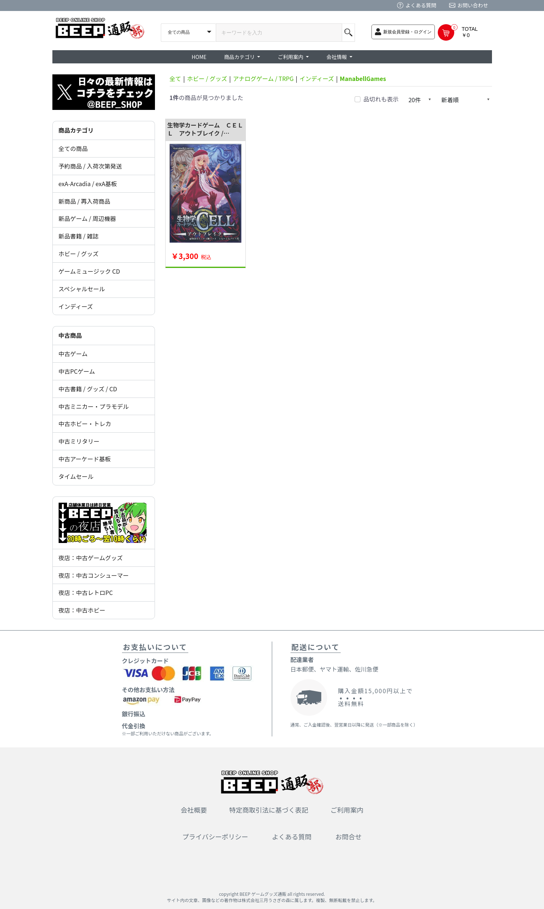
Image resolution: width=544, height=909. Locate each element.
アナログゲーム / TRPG (263, 78)
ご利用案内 (346, 809)
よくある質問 (421, 5)
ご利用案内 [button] (291, 56)
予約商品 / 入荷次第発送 (90, 166)
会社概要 (194, 809)
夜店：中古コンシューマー (94, 575)
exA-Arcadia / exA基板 (88, 183)
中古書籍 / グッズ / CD (88, 388)
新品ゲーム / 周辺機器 (87, 218)
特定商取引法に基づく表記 (268, 809)
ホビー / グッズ (79, 253)
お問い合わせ (473, 5)
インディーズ (76, 306)
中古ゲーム (73, 353)
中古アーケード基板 (85, 458)
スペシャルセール (82, 288)
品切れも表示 (381, 99)
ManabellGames (363, 78)
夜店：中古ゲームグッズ (91, 557)
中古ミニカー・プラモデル (94, 406)
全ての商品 (73, 148)
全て (175, 78)
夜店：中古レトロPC (86, 592)
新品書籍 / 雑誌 (79, 236)
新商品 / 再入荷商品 (84, 201)
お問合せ (348, 836)
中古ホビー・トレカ (85, 423)
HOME (199, 56)
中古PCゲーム (77, 371)
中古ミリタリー (79, 441)
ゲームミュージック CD (89, 271)
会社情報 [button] (337, 56)
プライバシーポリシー (215, 836)
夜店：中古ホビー (82, 610)
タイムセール (76, 476)
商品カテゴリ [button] (240, 56)
